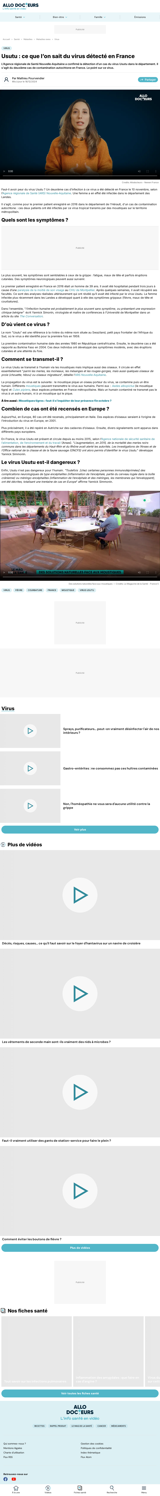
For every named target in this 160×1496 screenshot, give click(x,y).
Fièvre (18, 590)
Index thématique (90, 1452)
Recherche (112, 1492)
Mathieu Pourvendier (30, 78)
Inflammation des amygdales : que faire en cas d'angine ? (107, 1379)
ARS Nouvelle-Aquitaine (90, 375)
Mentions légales (12, 1448)
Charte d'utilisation (13, 1452)
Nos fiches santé (28, 1311)
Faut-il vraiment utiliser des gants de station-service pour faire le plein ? (56, 1141)
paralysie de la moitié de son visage (41, 290)
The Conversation (31, 316)
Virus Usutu (87, 590)
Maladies (28, 39)
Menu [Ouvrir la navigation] (144, 1492)
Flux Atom (86, 1457)
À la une (16, 1492)
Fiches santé (80, 1492)
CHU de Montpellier (82, 290)
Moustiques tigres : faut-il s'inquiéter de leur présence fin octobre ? (65, 400)
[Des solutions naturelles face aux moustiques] (80, 536)
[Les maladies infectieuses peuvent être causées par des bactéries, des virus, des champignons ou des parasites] (80, 135)
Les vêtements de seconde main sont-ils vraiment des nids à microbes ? (56, 1042)
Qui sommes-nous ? (14, 1443)
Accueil (6, 39)
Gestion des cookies (92, 1443)
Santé (18, 17)
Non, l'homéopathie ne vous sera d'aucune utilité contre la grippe (106, 806)
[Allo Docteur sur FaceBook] (5, 1479)
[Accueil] (80, 1412)
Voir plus (80, 829)
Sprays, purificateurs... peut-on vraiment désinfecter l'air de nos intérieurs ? (111, 731)
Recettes (39, 1426)
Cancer (101, 1426)
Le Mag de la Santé (82, 1426)
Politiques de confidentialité (96, 1448)
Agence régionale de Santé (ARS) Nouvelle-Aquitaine (36, 193)
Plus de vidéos (25, 844)
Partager (148, 79)
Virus (56, 39)
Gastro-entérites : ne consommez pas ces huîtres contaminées (110, 768)
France (52, 590)
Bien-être (58, 17)
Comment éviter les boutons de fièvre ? (31, 1239)
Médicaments (118, 1426)
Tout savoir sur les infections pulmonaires (35, 1381)
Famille (98, 17)
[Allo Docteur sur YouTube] (14, 1479)
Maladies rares (43, 39)
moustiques (33, 386)
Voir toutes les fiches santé (80, 1393)
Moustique (68, 590)
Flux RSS (8, 1457)
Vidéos (48, 1492)
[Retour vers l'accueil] (80, 6)
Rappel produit (58, 1426)
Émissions (140, 17)
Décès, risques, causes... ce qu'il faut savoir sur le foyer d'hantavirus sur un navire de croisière (71, 943)
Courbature (35, 590)
